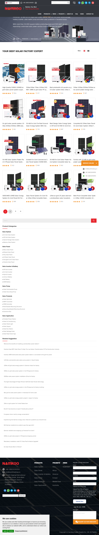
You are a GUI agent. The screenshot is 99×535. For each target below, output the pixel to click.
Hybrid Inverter (7, 274)
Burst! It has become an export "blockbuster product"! (18, 409)
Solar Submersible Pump (10, 289)
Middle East (57, 482)
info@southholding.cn (79, 491)
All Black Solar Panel (9, 257)
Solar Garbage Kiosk (9, 331)
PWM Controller (7, 304)
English (8, 3)
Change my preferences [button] (21, 531)
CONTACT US (89, 14)
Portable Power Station (9, 319)
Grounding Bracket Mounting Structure (14, 309)
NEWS (54, 14)
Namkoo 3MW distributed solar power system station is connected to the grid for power (28, 354)
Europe (55, 478)
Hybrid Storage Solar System (11, 240)
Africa (55, 470)
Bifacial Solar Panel (8, 252)
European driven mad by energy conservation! (16, 414)
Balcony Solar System (9, 242)
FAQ (76, 14)
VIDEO (82, 14)
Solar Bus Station (8, 329)
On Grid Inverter (7, 272)
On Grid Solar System (46, 39)
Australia (56, 485)
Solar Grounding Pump (9, 292)
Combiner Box (7, 311)
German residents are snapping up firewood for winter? (19, 430)
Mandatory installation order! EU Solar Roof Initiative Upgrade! (21, 441)
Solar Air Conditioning (9, 321)
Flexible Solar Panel (8, 262)
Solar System (34, 39)
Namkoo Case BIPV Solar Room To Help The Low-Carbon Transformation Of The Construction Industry (31, 349)
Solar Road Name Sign (9, 334)
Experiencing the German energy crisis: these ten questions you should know (25, 420)
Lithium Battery (7, 277)
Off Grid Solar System (9, 237)
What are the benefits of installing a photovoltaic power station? (21, 344)
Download (66, 467)
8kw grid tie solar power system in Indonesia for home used (20, 392)
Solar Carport (7, 326)
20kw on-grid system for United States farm (16, 403)
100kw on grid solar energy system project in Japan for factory (21, 398)
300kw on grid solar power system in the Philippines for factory (21, 371)
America (55, 474)
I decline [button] (11, 531)
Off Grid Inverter (7, 269)
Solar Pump (38, 478)
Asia (54, 467)
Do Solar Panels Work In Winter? (13, 447)
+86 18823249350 (28, 2)
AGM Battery (6, 282)
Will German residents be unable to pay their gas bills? (19, 425)
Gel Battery (6, 279)
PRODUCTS (47, 14)
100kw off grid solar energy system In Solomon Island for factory (21, 365)
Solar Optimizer (7, 299)
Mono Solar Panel (8, 250)
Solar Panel (38, 470)
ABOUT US (70, 14)
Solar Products (39, 482)
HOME (17, 39)
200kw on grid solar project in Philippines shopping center (20, 436)
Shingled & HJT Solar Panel (11, 259)
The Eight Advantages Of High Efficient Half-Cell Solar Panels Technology (24, 382)
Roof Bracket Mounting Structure (12, 306)
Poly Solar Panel (7, 255)
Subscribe (22, 495)
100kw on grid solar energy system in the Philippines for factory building (24, 387)
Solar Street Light (8, 324)
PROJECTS (62, 14)
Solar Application (40, 485)
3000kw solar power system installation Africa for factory (19, 376)
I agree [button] (5, 531)
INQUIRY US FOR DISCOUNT (85, 522)
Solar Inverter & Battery (42, 474)
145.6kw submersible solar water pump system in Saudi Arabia (21, 360)
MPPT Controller (7, 301)
